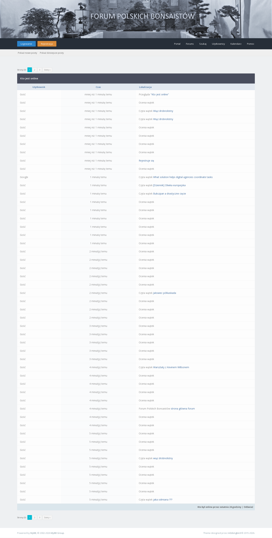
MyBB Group (57, 533)
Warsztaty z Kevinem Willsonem (171, 367)
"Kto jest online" (160, 94)
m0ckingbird (234, 533)
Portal (177, 43)
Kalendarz (236, 43)
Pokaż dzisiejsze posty (52, 52)
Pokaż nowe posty (27, 52)
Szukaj (202, 43)
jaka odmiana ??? (162, 499)
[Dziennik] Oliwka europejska (169, 185)
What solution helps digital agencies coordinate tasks (183, 177)
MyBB (33, 533)
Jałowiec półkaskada (164, 293)
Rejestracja (47, 43)
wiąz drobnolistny (163, 458)
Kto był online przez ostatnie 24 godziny (219, 506)
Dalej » (47, 69)
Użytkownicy (218, 43)
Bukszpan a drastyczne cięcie (169, 193)
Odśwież (248, 506)
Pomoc (250, 43)
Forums (190, 43)
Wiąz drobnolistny (163, 111)
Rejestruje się (146, 160)
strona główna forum (183, 408)
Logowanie (26, 43)
